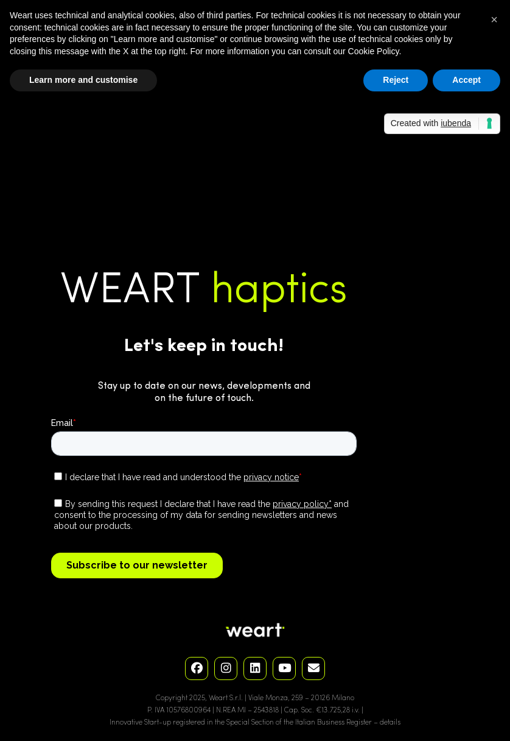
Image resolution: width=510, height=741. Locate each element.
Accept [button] (466, 80)
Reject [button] (395, 80)
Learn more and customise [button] (83, 80)
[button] (494, 19)
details (390, 722)
